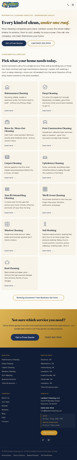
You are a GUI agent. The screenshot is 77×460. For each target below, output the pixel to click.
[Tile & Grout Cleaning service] (57, 200)
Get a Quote (49, 433)
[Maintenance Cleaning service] (19, 98)
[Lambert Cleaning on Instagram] (48, 440)
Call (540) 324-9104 (41, 43)
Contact (5, 421)
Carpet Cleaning (8, 367)
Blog (3, 414)
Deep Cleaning (7, 364)
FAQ (3, 417)
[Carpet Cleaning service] (19, 167)
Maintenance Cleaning (10, 360)
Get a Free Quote (14, 43)
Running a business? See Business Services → (38, 297)
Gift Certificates (46, 455)
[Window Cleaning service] (19, 237)
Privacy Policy (6, 455)
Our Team (5, 402)
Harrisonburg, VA (47, 367)
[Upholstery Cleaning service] (57, 167)
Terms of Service (19, 455)
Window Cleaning (8, 371)
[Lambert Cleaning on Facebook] (43, 440)
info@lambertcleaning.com (51, 411)
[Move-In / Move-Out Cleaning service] (19, 133)
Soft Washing (7, 375)
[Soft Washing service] (57, 237)
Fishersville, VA (46, 379)
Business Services (9, 379)
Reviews (5, 410)
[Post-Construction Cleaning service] (57, 133)
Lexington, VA (46, 371)
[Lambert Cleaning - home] (10, 5)
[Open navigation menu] (72, 4)
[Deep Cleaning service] (57, 98)
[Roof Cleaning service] (19, 273)
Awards (5, 406)
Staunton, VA (46, 360)
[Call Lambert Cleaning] (68, 5)
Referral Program (33, 455)
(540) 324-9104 (53, 337)
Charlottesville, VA (48, 375)
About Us (5, 398)
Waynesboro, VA (47, 364)
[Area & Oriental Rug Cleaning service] (19, 200)
